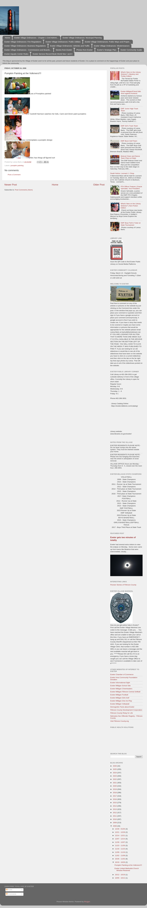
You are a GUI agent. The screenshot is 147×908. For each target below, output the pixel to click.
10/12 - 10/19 (120, 875)
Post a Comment (14, 175)
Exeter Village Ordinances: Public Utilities (63, 42)
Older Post (99, 184)
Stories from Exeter (64, 50)
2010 (115, 819)
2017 (115, 796)
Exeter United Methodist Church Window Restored (127, 869)
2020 (115, 786)
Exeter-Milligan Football (119, 695)
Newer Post (10, 184)
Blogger (87, 902)
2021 (115, 783)
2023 (115, 776)
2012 (115, 813)
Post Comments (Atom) (24, 190)
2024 (115, 773)
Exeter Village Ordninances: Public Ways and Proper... (108, 42)
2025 (115, 769)
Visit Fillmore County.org (119, 721)
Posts (9, 890)
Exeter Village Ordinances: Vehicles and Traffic (70, 46)
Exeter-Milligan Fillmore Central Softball (125, 692)
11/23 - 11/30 (120, 845)
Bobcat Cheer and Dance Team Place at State (130, 157)
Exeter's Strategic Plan (106, 50)
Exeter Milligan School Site (120, 686)
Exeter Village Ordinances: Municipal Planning (82, 38)
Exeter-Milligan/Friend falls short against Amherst (131, 92)
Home (7, 38)
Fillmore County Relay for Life (121, 713)
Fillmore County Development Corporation (126, 710)
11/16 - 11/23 (120, 849)
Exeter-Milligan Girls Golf (119, 698)
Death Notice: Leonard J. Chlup (122, 173)
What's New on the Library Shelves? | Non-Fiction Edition (131, 206)
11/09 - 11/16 (120, 852)
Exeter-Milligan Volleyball (119, 704)
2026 (115, 766)
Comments (11, 894)
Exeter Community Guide (131, 50)
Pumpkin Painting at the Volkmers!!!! (128, 865)
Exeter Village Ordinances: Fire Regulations (22, 42)
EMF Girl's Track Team (129, 126)
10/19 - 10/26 (120, 862)
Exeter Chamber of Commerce (121, 674)
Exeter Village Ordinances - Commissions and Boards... (27, 50)
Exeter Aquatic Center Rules (16, 54)
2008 (115, 826)
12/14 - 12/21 (120, 835)
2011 (115, 816)
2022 (115, 779)
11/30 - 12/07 (120, 842)
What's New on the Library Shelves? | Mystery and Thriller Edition (131, 74)
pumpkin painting (17, 165)
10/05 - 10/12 (120, 878)
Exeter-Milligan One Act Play (121, 701)
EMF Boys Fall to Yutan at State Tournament (130, 224)
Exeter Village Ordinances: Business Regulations (25, 46)
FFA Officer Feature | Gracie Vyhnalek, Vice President (131, 188)
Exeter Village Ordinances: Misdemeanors (112, 46)
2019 (115, 789)
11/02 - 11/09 (120, 855)
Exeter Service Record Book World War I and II (52, 54)
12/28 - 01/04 (120, 829)
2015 (115, 802)
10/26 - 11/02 (120, 859)
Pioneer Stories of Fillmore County (123, 585)
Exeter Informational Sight (120, 683)
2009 (115, 823)
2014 (115, 806)
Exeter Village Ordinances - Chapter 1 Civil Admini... (36, 38)
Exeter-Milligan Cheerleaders (121, 689)
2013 (115, 809)
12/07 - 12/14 (120, 839)
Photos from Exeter (84, 50)
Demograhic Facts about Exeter (122, 707)
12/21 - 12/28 (120, 832)
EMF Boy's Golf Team (129, 141)
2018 (115, 792)
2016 (115, 799)
